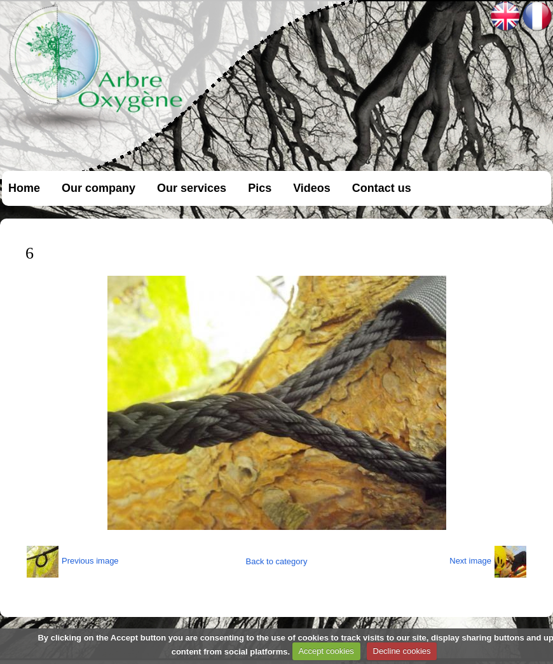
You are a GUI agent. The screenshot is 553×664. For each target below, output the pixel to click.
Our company (98, 188)
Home (24, 188)
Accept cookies (325, 651)
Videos (312, 188)
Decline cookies (402, 651)
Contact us (381, 188)
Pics (259, 188)
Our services (191, 188)
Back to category (277, 561)
